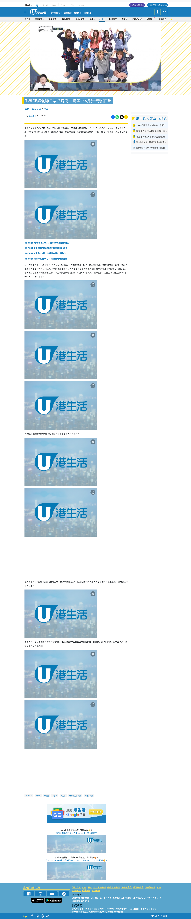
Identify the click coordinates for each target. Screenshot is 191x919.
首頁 (27, 108)
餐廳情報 (76, 890)
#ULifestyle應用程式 (139, 908)
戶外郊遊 (86, 890)
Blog (72, 5)
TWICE (29, 795)
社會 (101, 19)
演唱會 (27, 19)
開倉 (90, 887)
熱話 (46, 108)
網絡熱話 (89, 795)
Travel (45, 5)
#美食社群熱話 (90, 908)
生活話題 (36, 108)
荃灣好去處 (138, 887)
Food (54, 5)
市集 (84, 887)
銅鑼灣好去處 (113, 887)
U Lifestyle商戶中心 (137, 5)
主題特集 (162, 19)
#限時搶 (152, 908)
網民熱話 (76, 898)
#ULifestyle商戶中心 (98, 911)
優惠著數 (39, 19)
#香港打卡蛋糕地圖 (106, 908)
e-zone (81, 5)
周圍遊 (124, 19)
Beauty (63, 5)
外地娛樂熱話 (75, 795)
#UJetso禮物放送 (80, 911)
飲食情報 (80, 19)
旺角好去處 (150, 887)
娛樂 (92, 19)
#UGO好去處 (78, 908)
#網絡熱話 (118, 911)
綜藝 (47, 795)
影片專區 (113, 19)
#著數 (110, 911)
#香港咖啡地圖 (122, 908)
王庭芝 (32, 115)
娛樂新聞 (77, 13)
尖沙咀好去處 (99, 887)
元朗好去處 (126, 887)
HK (37, 5)
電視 (55, 795)
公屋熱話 (68, 13)
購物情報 (66, 19)
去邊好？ (150, 19)
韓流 (39, 795)
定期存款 (87, 13)
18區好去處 (137, 19)
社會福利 (96, 890)
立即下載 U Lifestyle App (158, 5)
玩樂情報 (52, 19)
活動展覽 (76, 887)
